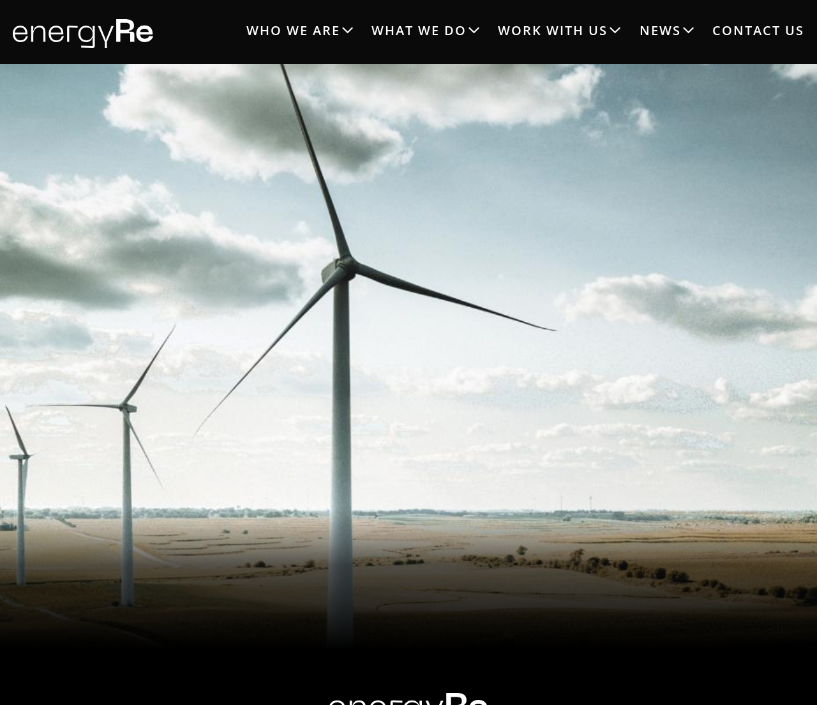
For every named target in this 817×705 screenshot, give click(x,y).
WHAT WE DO (419, 30)
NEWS (660, 30)
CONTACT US (758, 30)
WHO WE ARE (293, 30)
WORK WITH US (553, 30)
